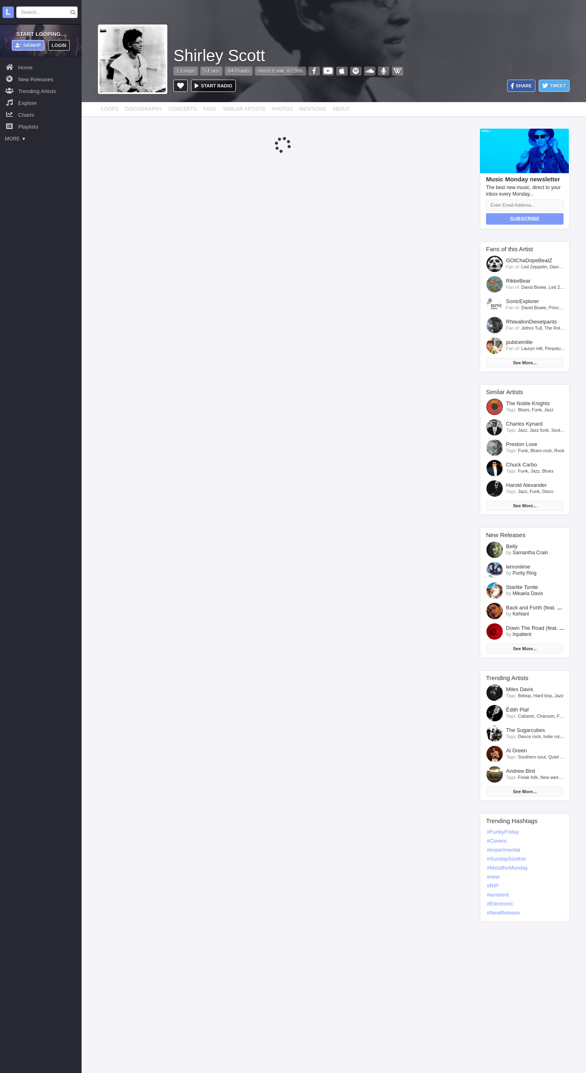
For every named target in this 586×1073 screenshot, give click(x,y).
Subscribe (524, 219)
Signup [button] (28, 45)
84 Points (239, 71)
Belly (511, 546)
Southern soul (532, 756)
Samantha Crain (530, 552)
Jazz (549, 409)
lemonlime (518, 567)
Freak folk (527, 777)
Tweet (554, 86)
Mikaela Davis (528, 593)
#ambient (497, 895)
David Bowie (562, 266)
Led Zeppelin (534, 266)
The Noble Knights (528, 403)
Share (521, 86)
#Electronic (500, 904)
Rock (559, 450)
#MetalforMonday (507, 868)
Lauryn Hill (531, 348)
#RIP (493, 886)
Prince (555, 307)
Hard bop (542, 695)
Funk (537, 409)
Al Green (516, 750)
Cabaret (526, 716)
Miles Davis (519, 689)
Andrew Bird (520, 771)
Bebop (524, 695)
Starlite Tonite (522, 587)
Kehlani (521, 614)
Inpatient (522, 634)
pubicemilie (519, 342)
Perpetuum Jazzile (563, 348)
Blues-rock (541, 450)
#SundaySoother (506, 859)
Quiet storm (559, 756)
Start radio (213, 85)
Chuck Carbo (521, 465)
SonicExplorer (522, 301)
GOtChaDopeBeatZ (529, 260)
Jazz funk (539, 430)
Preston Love (521, 444)
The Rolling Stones (563, 328)
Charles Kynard (524, 424)
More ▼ (15, 139)
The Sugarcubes (525, 730)
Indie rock (553, 736)
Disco (548, 491)
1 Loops (185, 71)
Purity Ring (525, 573)
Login (59, 45)
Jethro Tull (531, 328)
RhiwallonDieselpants (531, 322)
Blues (523, 409)
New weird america (559, 777)
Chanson (546, 716)
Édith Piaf (517, 710)
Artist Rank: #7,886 (280, 71)
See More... (525, 362)
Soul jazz (560, 430)
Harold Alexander (526, 485)
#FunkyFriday (503, 832)
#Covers (496, 841)
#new (493, 877)
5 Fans (211, 71)
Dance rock (529, 736)
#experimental (503, 850)
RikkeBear (518, 281)
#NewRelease (503, 913)
